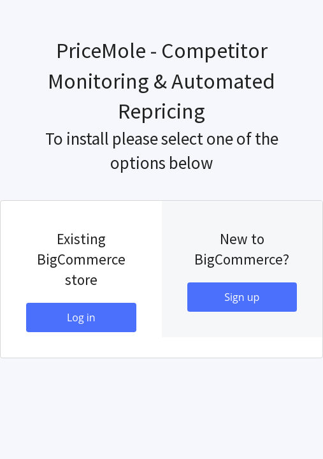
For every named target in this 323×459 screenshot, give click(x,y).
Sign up (241, 297)
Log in (81, 317)
